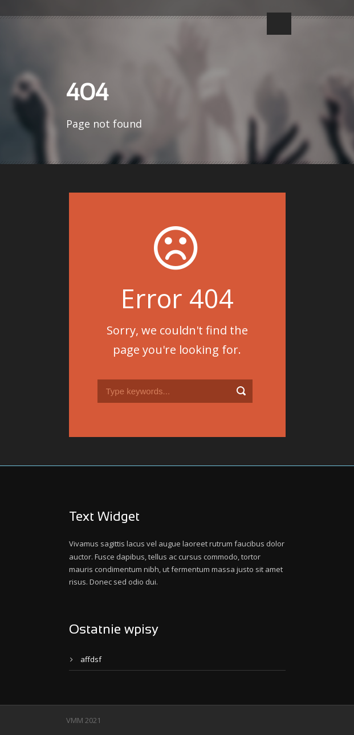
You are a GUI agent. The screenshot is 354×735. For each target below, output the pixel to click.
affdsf (90, 659)
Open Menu (279, 24)
